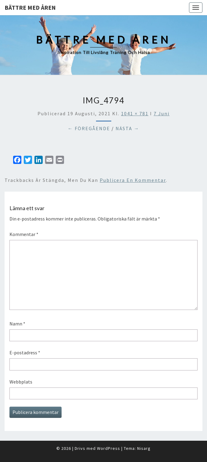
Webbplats (20, 382)
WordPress (108, 448)
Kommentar (23, 234)
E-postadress (24, 352)
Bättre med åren (30, 7)
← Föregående (89, 128)
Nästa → (127, 128)
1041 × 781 (134, 113)
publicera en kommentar (133, 180)
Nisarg (144, 448)
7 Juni (162, 113)
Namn (17, 324)
